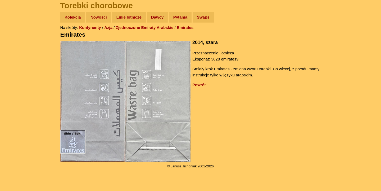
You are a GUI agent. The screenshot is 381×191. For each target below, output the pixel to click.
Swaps (203, 17)
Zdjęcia (15, 48)
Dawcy (157, 17)
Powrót (199, 85)
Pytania (180, 17)
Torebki (16, 109)
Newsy (15, 58)
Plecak (15, 89)
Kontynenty (90, 27)
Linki (13, 99)
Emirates (185, 27)
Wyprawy (17, 38)
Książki (15, 68)
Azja (108, 27)
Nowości (98, 17)
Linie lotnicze (129, 17)
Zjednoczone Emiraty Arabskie (145, 27)
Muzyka (16, 78)
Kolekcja (73, 17)
